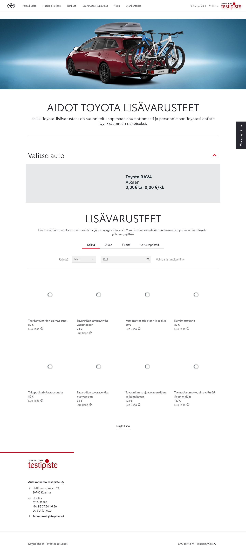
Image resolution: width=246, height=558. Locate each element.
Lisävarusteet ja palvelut (95, 5)
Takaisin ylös (206, 543)
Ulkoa (108, 244)
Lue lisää (35, 328)
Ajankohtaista (133, 5)
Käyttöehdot (36, 543)
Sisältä (126, 244)
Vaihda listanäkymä (170, 259)
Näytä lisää (123, 426)
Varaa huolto (29, 5)
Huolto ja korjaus (52, 5)
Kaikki (91, 244)
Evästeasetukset (57, 543)
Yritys (117, 5)
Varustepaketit (149, 244)
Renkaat (71, 5)
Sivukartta (186, 543)
